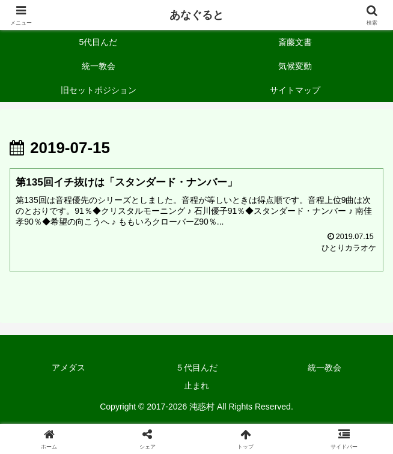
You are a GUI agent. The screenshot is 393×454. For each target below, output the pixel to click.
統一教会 (324, 367)
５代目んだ (196, 367)
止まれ (196, 385)
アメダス (68, 367)
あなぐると (196, 15)
